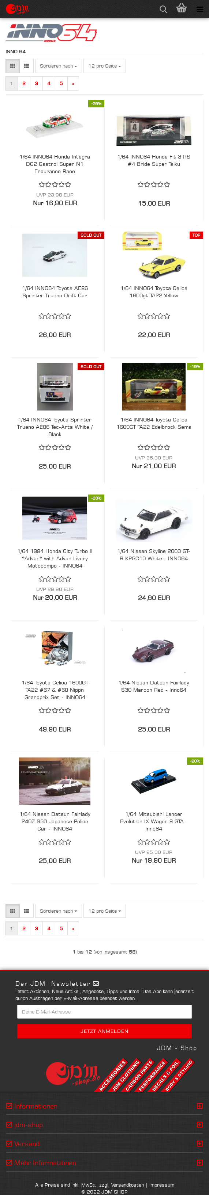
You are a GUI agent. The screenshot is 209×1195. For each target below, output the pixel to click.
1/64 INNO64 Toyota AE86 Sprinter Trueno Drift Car (55, 291)
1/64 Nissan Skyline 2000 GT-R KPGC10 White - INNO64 (153, 554)
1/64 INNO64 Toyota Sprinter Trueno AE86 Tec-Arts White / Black (55, 426)
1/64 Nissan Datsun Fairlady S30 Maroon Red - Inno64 (153, 686)
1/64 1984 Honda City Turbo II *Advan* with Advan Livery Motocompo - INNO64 (55, 558)
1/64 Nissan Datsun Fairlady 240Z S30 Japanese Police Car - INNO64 (54, 821)
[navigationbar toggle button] (200, 9)
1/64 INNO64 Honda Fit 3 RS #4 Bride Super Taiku (153, 160)
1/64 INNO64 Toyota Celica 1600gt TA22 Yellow (153, 291)
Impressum (161, 1185)
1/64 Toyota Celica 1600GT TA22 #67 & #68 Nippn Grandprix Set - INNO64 (55, 689)
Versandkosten (127, 1185)
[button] (12, 66)
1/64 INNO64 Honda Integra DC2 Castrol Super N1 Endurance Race (54, 163)
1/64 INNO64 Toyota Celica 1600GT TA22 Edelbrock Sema (153, 423)
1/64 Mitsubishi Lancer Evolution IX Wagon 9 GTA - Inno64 (154, 821)
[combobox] (58, 66)
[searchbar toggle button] (163, 9)
